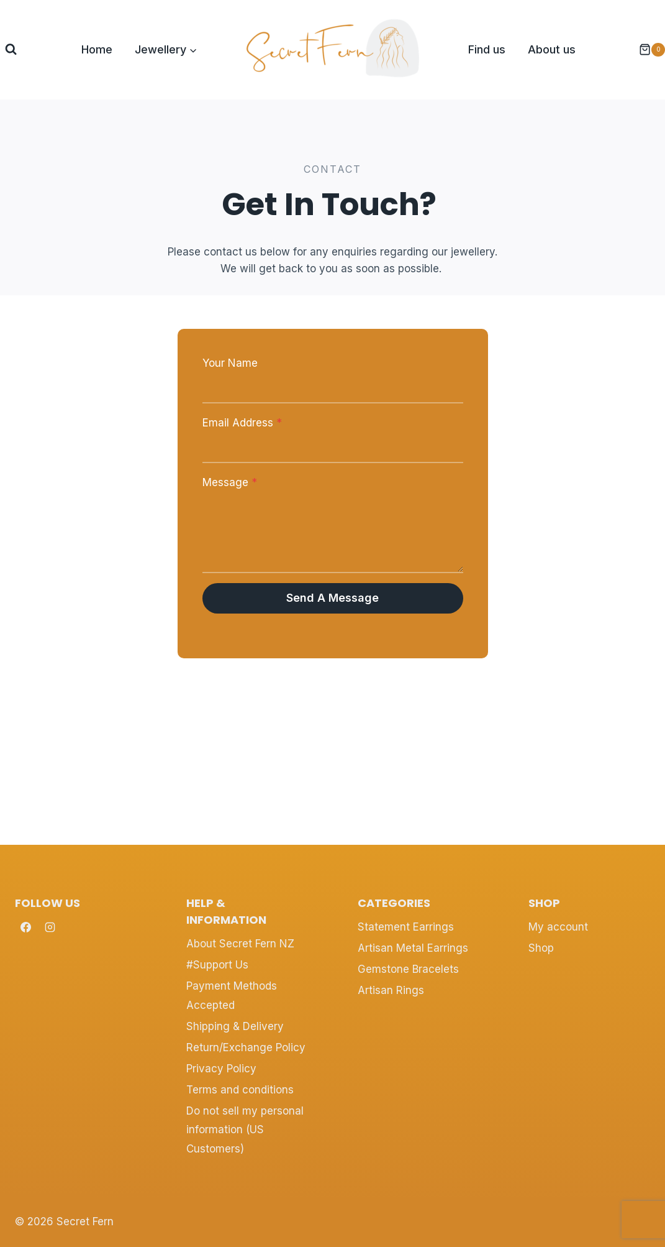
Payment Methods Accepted (231, 995)
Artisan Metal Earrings (413, 948)
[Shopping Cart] (646, 50)
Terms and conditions (240, 1090)
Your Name (230, 363)
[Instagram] (49, 927)
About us (552, 49)
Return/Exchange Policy (245, 1047)
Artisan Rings (391, 990)
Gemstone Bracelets (408, 969)
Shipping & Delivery (235, 1026)
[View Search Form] (11, 49)
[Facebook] (25, 927)
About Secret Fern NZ (240, 943)
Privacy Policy (221, 1068)
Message (229, 482)
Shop (541, 948)
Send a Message (332, 597)
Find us (486, 49)
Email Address (242, 422)
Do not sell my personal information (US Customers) (245, 1130)
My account (558, 927)
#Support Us (217, 965)
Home (96, 49)
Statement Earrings (406, 927)
